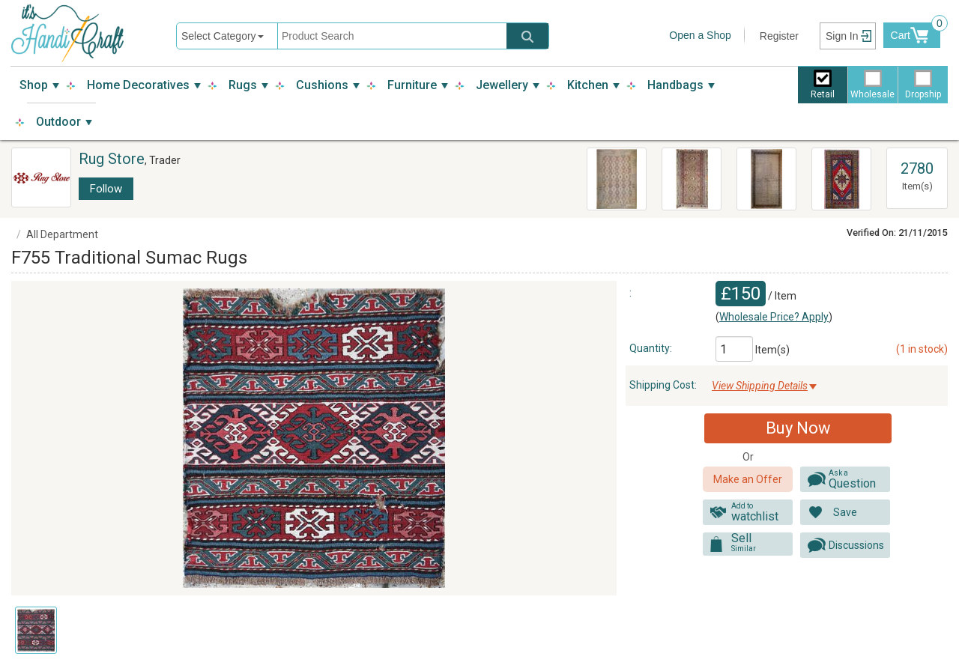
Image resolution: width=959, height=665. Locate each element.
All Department (62, 234)
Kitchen (587, 85)
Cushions (322, 85)
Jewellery (502, 85)
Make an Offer (747, 479)
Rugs (243, 85)
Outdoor (58, 122)
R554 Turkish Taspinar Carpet (832, 176)
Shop (33, 85)
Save (845, 512)
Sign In (842, 36)
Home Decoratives (138, 85)
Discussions (856, 545)
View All (917, 155)
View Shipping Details (760, 386)
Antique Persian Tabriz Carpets (755, 176)
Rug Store (112, 159)
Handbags (675, 85)
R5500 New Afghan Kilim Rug (614, 169)
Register (779, 36)
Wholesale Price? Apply (774, 317)
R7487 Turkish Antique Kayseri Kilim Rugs (691, 179)
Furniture (412, 85)
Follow (106, 188)
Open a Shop (700, 35)
